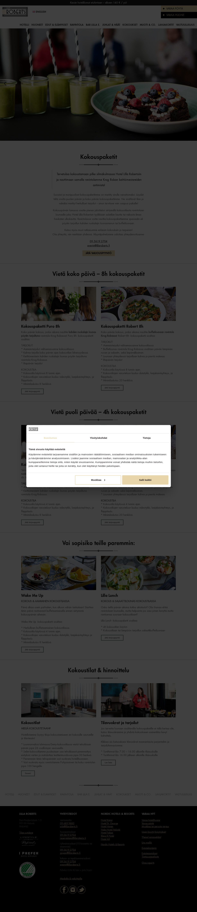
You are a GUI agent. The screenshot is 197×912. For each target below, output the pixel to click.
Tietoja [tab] (147, 438)
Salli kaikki (145, 479)
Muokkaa (98, 479)
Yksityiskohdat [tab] (98, 438)
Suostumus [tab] (50, 438)
